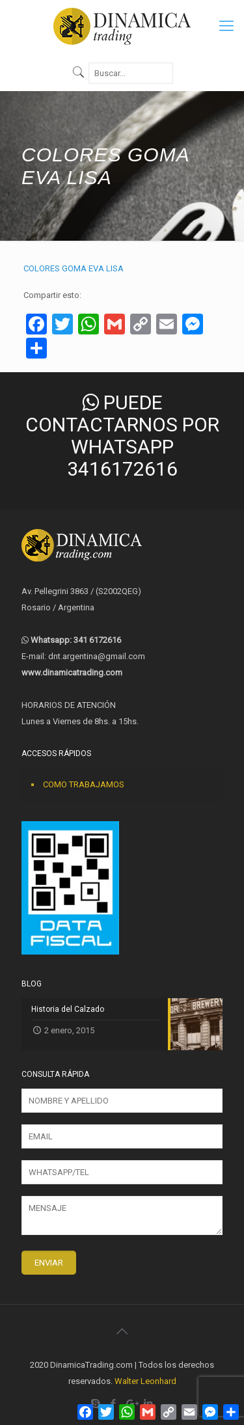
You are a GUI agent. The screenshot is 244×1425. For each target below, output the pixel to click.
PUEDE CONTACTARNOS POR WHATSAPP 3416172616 (122, 435)
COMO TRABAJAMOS (83, 784)
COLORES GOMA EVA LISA (73, 268)
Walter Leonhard (145, 1381)
